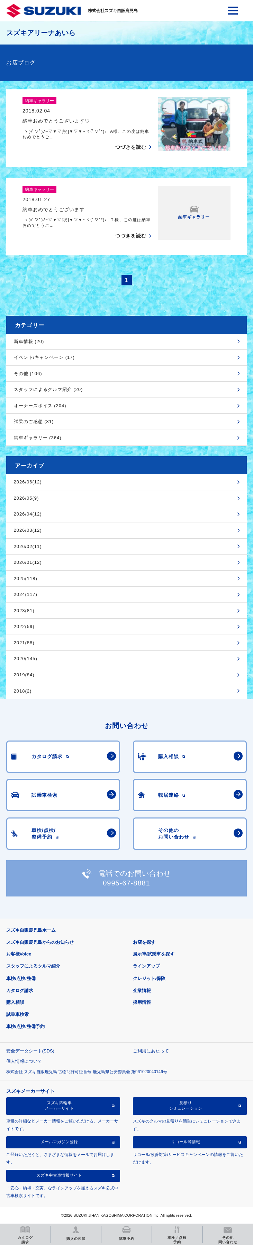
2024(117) (25, 594)
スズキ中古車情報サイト (59, 1175)
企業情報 (142, 990)
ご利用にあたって (151, 1050)
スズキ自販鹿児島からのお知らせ (40, 942)
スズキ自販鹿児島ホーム (31, 930)
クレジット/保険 (149, 978)
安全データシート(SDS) (30, 1050)
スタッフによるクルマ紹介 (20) (48, 389)
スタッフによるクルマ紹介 (33, 966)
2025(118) (25, 578)
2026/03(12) (28, 530)
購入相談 (15, 1002)
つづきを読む (130, 147)
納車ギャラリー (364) (38, 437)
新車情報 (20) (29, 341)
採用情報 (142, 1002)
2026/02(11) (28, 546)
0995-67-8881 (126, 883)
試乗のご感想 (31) (34, 421)
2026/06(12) (28, 481)
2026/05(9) (26, 498)
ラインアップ (146, 966)
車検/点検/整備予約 (25, 1026)
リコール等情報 (185, 1141)
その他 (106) (28, 373)
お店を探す (144, 942)
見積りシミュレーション (185, 1105)
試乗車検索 (17, 1014)
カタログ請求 (19, 990)
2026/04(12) (28, 514)
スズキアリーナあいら (40, 33)
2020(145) (25, 658)
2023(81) (24, 610)
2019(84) (24, 674)
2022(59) (24, 626)
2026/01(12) (28, 562)
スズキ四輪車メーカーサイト (59, 1105)
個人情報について (24, 1061)
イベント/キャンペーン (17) (44, 357)
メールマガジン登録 (59, 1141)
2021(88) (24, 642)
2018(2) (23, 691)
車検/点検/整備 (21, 978)
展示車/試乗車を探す (154, 954)
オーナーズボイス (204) (40, 405)
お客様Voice (18, 954)
